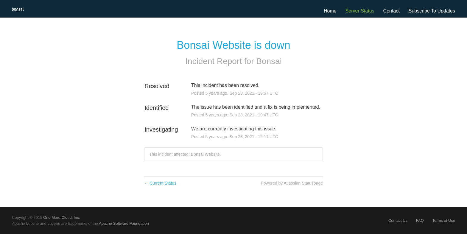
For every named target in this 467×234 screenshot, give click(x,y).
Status (367, 10)
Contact (391, 10)
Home (330, 10)
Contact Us (397, 220)
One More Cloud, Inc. (61, 217)
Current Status (160, 183)
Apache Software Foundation (124, 223)
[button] (432, 11)
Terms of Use (443, 220)
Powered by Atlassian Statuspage (292, 183)
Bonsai (269, 61)
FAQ (420, 220)
